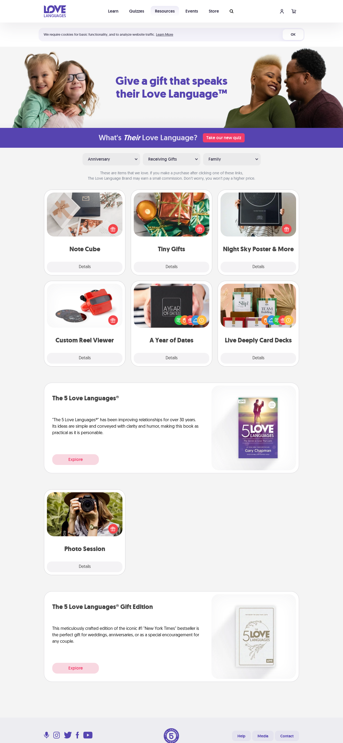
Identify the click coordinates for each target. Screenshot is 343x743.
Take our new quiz (223, 138)
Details (85, 267)
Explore (75, 459)
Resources (165, 11)
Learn (113, 11)
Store (214, 11)
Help (241, 736)
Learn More (164, 34)
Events (191, 11)
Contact (287, 736)
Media (263, 736)
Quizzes (136, 11)
